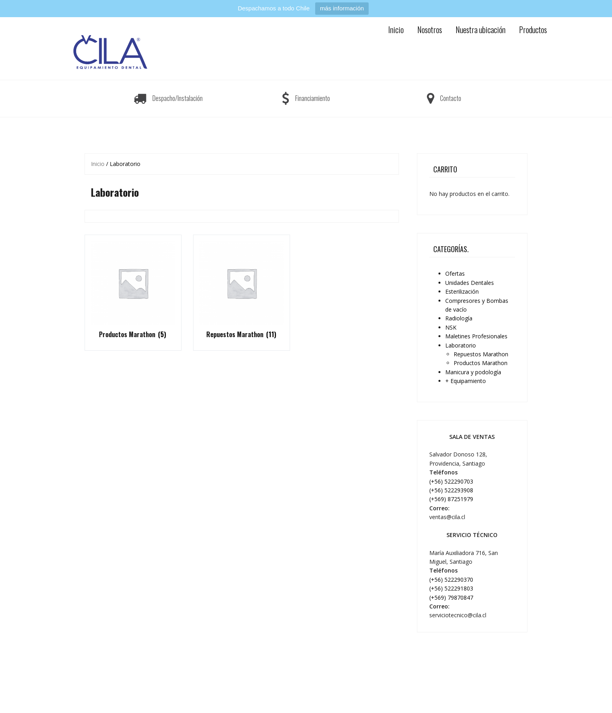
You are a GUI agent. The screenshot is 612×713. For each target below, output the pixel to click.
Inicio (396, 30)
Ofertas (455, 273)
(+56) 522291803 (451, 588)
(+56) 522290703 (451, 481)
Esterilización (462, 291)
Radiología (458, 318)
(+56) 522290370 (451, 579)
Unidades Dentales (469, 282)
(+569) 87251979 (451, 499)
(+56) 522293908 (451, 490)
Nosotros (429, 30)
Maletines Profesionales (476, 336)
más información (342, 8)
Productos (533, 30)
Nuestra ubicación (480, 30)
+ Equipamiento (465, 381)
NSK (450, 327)
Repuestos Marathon (481, 354)
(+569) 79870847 (451, 597)
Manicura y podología (473, 372)
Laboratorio (460, 345)
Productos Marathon (480, 363)
